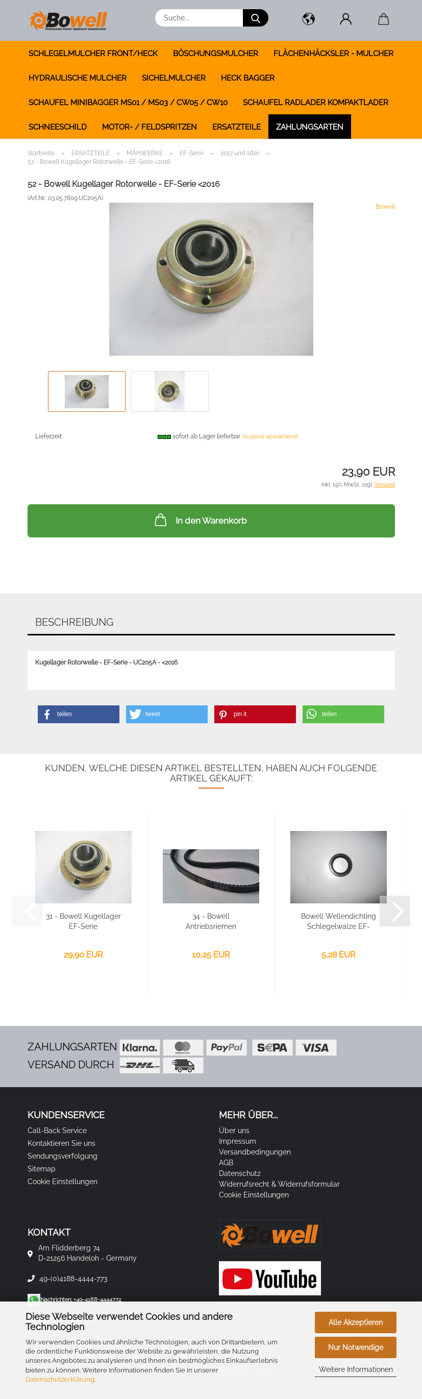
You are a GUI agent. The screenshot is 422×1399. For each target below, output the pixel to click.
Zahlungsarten (309, 127)
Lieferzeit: (49, 436)
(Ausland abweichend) (270, 436)
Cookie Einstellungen (62, 1181)
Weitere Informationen (356, 1369)
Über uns (234, 1130)
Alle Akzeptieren (356, 1322)
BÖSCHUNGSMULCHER (215, 53)
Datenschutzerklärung (60, 1379)
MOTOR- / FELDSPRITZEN (149, 127)
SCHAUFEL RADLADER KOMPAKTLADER (315, 102)
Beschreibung (74, 622)
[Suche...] (255, 18)
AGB (226, 1163)
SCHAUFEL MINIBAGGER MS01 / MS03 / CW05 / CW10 (128, 102)
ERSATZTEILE (236, 127)
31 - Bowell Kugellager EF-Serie (83, 921)
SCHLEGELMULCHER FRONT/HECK (93, 53)
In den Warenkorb (199, 519)
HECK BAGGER (248, 78)
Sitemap (42, 1169)
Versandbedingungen (255, 1152)
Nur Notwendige (355, 1347)
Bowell (385, 206)
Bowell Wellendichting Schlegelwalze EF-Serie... (338, 921)
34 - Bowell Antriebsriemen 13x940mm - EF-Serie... (210, 921)
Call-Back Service (57, 1130)
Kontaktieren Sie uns (61, 1143)
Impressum (237, 1141)
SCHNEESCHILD (58, 127)
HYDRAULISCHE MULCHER (78, 78)
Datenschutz (240, 1173)
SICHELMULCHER (174, 78)
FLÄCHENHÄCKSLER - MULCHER (333, 53)
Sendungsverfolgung (62, 1156)
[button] (309, 20)
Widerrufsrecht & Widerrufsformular (279, 1184)
